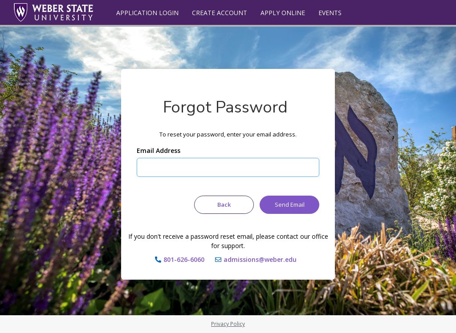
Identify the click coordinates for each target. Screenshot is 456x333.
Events (330, 12)
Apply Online (283, 12)
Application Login (147, 12)
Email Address (158, 150)
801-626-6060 (183, 259)
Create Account (219, 12)
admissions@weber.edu (260, 259)
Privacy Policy (228, 324)
